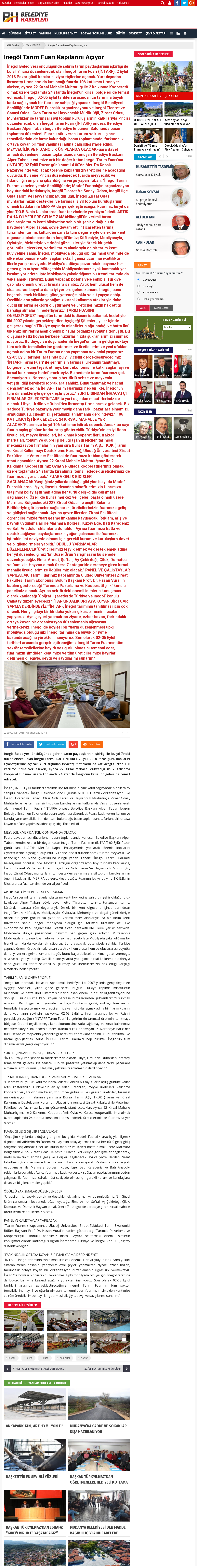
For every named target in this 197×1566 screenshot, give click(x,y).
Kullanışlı (148, 286)
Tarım (29, 1358)
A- (128, 732)
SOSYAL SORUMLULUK (96, 33)
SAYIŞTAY (135, 33)
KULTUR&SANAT (65, 33)
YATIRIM (45, 33)
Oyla (143, 307)
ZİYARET (30, 33)
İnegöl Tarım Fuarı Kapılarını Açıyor (67, 45)
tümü (189, 156)
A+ (123, 732)
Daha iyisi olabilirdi (153, 299)
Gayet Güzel (150, 279)
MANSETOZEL (33, 45)
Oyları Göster (161, 307)
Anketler (67, 3)
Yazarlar (6, 3)
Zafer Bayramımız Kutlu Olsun (107, 1368)
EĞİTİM (120, 33)
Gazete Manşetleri (85, 3)
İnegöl (11, 1358)
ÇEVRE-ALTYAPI (155, 33)
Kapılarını (65, 1358)
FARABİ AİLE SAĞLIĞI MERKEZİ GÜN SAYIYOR (35, 1368)
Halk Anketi (123, 3)
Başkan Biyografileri (49, 3)
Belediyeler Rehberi (24, 3)
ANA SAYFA (13, 45)
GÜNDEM (14, 33)
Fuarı (45, 1358)
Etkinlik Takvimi (106, 3)
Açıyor (84, 1358)
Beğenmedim (150, 292)
